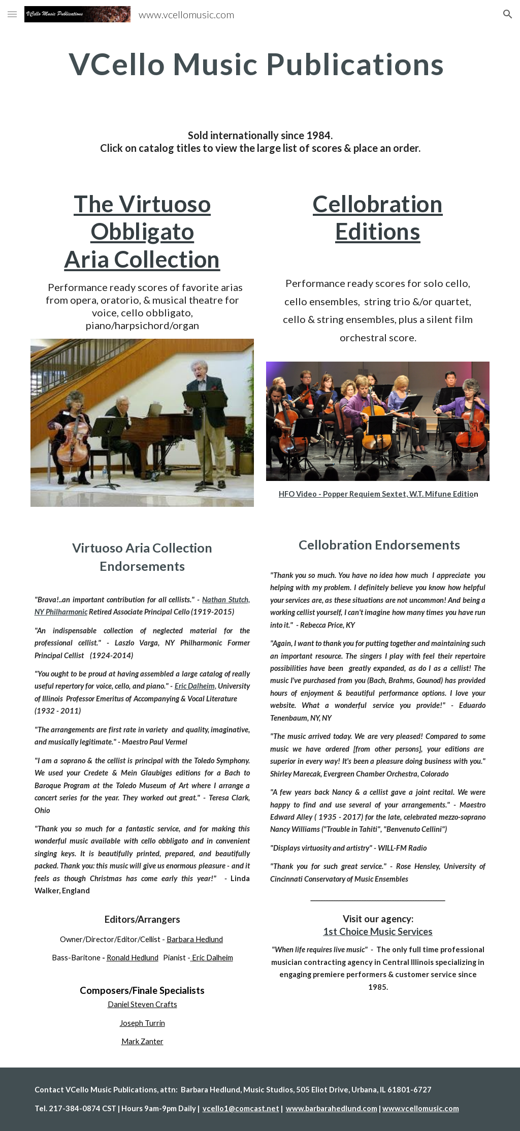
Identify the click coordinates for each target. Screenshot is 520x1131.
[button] (12, 14)
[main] (260, 63)
